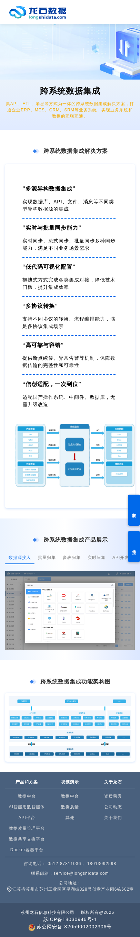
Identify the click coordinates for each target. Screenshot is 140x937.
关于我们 (113, 817)
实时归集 (97, 557)
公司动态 (113, 807)
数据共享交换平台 (27, 839)
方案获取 (134, 510)
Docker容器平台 (26, 849)
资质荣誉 (113, 796)
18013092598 (101, 863)
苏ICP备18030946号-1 (70, 919)
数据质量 (70, 807)
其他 (70, 817)
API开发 (120, 557)
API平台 (26, 817)
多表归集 (72, 557)
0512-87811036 (64, 863)
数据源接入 (20, 557)
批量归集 (47, 557)
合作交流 (134, 546)
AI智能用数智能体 (26, 807)
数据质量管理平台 (27, 828)
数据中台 (27, 796)
